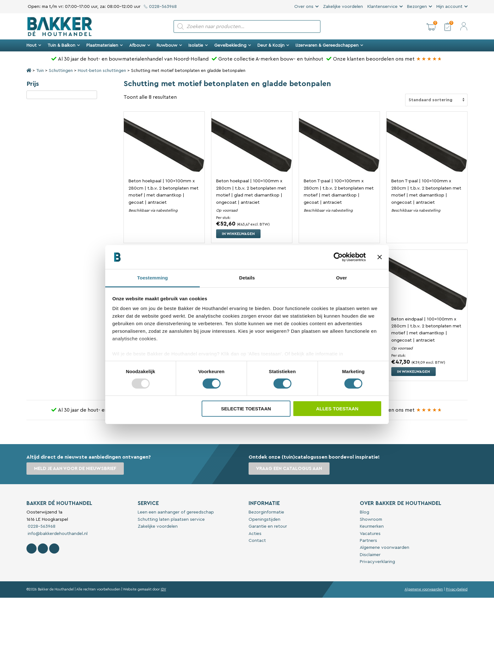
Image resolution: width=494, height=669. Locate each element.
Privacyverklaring (377, 562)
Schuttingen (61, 70)
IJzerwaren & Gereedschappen (329, 45)
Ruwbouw (169, 45)
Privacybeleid (457, 589)
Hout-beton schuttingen (102, 70)
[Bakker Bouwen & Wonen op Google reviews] (429, 59)
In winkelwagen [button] (238, 234)
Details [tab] (247, 277)
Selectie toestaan (246, 408)
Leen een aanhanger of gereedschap (176, 512)
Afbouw (139, 45)
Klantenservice (382, 6)
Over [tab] (341, 277)
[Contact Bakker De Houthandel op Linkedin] (54, 548)
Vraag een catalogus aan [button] (289, 468)
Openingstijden (264, 519)
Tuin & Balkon (64, 45)
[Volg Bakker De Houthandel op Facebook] (31, 548)
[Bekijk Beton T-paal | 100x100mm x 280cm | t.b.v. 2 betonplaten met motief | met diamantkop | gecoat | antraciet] (339, 144)
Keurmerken (372, 526)
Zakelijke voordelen (343, 6)
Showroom (371, 519)
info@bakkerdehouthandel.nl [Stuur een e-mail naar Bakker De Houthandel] (57, 533)
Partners (368, 540)
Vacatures (370, 533)
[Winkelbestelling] (436, 100)
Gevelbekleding (232, 45)
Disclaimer (370, 555)
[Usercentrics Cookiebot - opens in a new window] (338, 257)
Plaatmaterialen (104, 45)
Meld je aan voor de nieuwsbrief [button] (75, 468)
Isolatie (198, 45)
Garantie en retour (268, 526)
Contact (257, 540)
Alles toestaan (337, 408)
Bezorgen (417, 6)
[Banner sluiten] (379, 257)
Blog (364, 512)
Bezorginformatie (266, 512)
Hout (33, 45)
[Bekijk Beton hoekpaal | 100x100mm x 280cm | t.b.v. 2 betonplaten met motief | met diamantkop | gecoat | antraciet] (164, 144)
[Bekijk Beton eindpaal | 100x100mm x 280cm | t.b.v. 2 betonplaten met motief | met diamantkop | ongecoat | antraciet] (427, 283)
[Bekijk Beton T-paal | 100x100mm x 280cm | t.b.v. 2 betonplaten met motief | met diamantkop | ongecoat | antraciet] (427, 144)
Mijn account (449, 6)
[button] (431, 26)
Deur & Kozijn (273, 45)
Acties (255, 533)
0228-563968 (160, 6)
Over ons (303, 6)
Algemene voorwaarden (384, 547)
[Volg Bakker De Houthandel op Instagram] (43, 548)
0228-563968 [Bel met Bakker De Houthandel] (40, 526)
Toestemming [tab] (152, 277)
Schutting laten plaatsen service (171, 519)
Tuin (40, 70)
